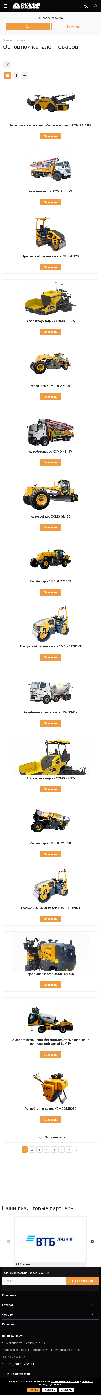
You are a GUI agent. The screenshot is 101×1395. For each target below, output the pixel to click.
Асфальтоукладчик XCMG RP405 (50, 778)
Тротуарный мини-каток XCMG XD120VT (51, 908)
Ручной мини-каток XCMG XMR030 (50, 1109)
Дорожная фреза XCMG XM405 (50, 974)
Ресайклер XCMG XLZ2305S (50, 581)
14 (69, 1149)
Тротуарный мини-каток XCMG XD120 (51, 256)
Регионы (8, 1324)
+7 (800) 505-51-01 (20, 1364)
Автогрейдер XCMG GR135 (50, 516)
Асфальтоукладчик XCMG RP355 (50, 321)
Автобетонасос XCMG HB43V (50, 451)
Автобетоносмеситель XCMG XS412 (50, 712)
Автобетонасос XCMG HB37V (50, 191)
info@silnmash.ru (18, 1374)
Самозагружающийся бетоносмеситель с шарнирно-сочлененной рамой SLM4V (51, 1042)
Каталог (7, 1305)
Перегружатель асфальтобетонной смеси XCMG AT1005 (50, 125)
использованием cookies (65, 1381)
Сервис (7, 1314)
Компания (9, 1295)
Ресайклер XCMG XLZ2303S (50, 386)
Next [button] (92, 1242)
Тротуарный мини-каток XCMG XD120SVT (51, 646)
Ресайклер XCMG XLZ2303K (50, 843)
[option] (50, 1241)
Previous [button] (9, 1242)
